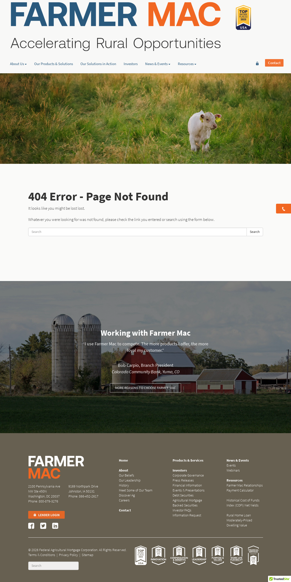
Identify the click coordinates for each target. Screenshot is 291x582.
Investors (131, 38)
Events (231, 465)
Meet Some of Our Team (135, 490)
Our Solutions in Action (98, 38)
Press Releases (183, 480)
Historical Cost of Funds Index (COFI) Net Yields (243, 503)
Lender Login (46, 515)
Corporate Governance (188, 475)
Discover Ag (127, 495)
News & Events (157, 38)
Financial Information (187, 485)
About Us (18, 38)
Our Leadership (130, 480)
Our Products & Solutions (53, 38)
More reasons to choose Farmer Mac (145, 388)
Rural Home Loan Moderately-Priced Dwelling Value (239, 520)
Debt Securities (183, 495)
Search (255, 231)
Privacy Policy (68, 555)
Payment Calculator (240, 490)
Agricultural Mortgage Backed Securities (187, 503)
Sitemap (87, 555)
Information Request (187, 515)
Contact (274, 11)
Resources (187, 38)
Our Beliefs (126, 475)
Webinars (233, 470)
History (124, 485)
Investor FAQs (182, 510)
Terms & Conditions (41, 555)
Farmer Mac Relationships (245, 485)
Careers (124, 500)
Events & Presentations (189, 490)
